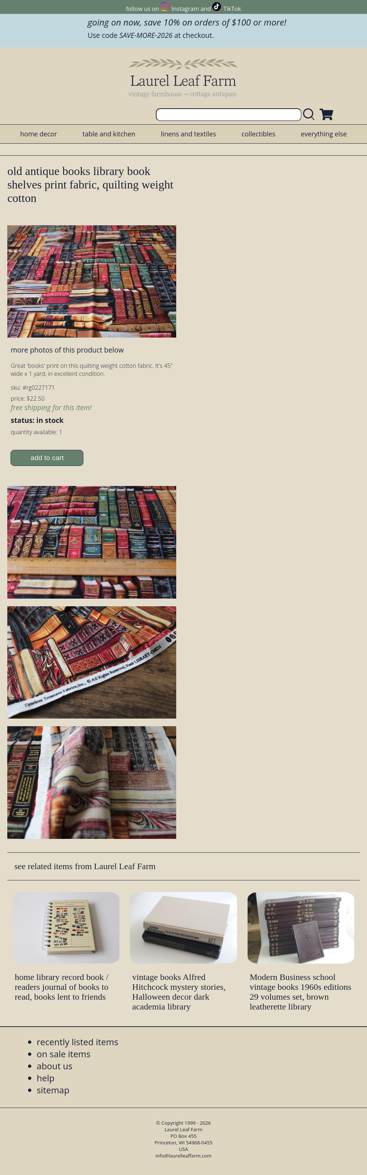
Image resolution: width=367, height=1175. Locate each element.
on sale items (64, 1054)
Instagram (185, 9)
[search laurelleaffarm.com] (310, 114)
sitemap (53, 1090)
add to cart (47, 458)
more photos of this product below (67, 350)
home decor (38, 133)
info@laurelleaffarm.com (183, 1155)
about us (54, 1066)
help (46, 1078)
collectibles (258, 133)
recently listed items (77, 1042)
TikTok (232, 9)
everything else (324, 133)
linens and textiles (188, 133)
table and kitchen (109, 133)
